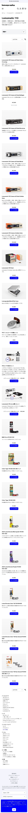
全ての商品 (5, 729)
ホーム (3, 13)
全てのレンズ (6, 715)
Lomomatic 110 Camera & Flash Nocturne (13, 128)
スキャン (5, 740)
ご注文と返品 (14, 783)
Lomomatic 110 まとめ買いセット (11, 404)
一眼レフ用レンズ (7, 716)
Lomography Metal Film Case (10, 301)
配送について (14, 777)
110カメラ (5, 704)
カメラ (4, 726)
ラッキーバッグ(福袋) (7, 751)
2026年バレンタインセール (9, 755)
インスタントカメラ (6, 724)
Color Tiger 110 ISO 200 (8, 500)
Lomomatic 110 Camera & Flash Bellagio (13, 95)
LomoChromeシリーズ (8, 744)
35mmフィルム (6, 735)
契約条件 (14, 773)
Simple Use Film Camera (8, 707)
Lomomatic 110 (6, 710)
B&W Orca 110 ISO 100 (8, 437)
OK (14, 809)
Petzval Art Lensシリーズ (8, 720)
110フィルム (5, 739)
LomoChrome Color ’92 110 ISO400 (12, 603)
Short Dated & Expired (8, 747)
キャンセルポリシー (14, 779)
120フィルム (6, 737)
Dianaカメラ (5, 705)
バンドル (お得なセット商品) (9, 756)
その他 (3, 759)
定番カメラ (5, 700)
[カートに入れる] (14, 72)
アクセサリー (6, 709)
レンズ (3, 713)
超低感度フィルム (7, 745)
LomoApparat (6, 699)
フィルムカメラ (10, 13)
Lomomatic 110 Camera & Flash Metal (12, 161)
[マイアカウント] (20, 8)
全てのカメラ (6, 697)
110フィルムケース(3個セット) (10, 332)
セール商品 (4, 750)
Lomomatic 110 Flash (8, 268)
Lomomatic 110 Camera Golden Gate (12, 233)
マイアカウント (14, 781)
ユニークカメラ (6, 702)
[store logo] (14, 5)
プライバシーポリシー (14, 775)
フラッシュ (5, 762)
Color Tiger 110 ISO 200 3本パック (11, 468)
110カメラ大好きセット (8, 366)
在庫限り (5, 753)
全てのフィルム (6, 733)
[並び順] (18, 39)
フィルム (4, 732)
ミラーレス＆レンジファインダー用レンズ (12, 718)
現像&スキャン (6, 764)
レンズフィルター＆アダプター (10, 722)
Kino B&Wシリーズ (7, 742)
